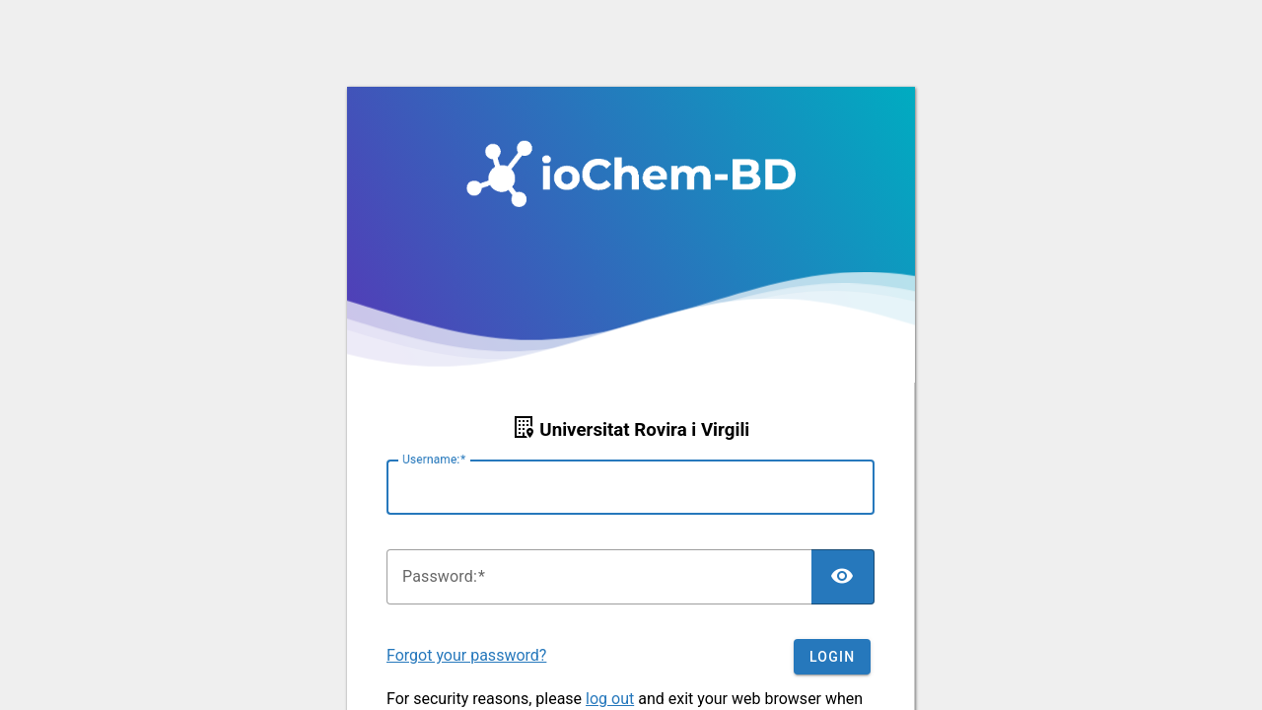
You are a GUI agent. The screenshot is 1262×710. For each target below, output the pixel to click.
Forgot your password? (466, 655)
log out (610, 698)
